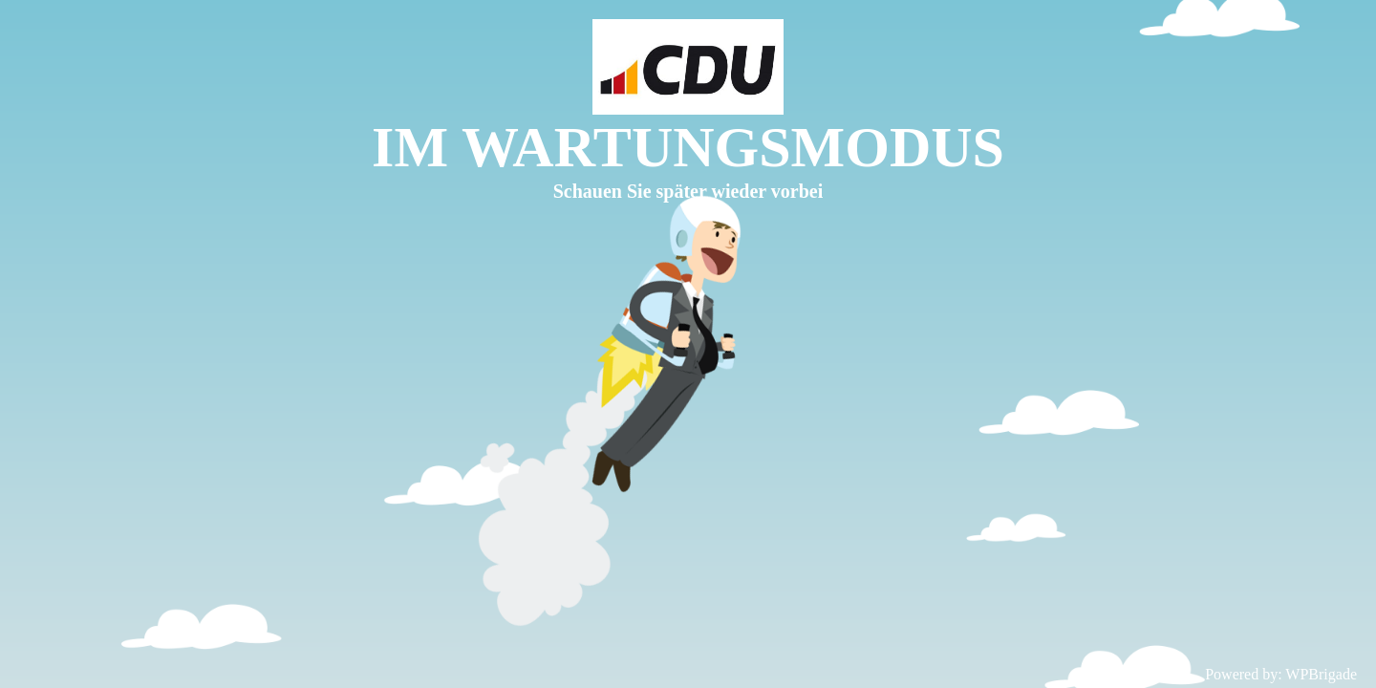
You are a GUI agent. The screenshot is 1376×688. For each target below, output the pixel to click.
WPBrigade (1321, 674)
